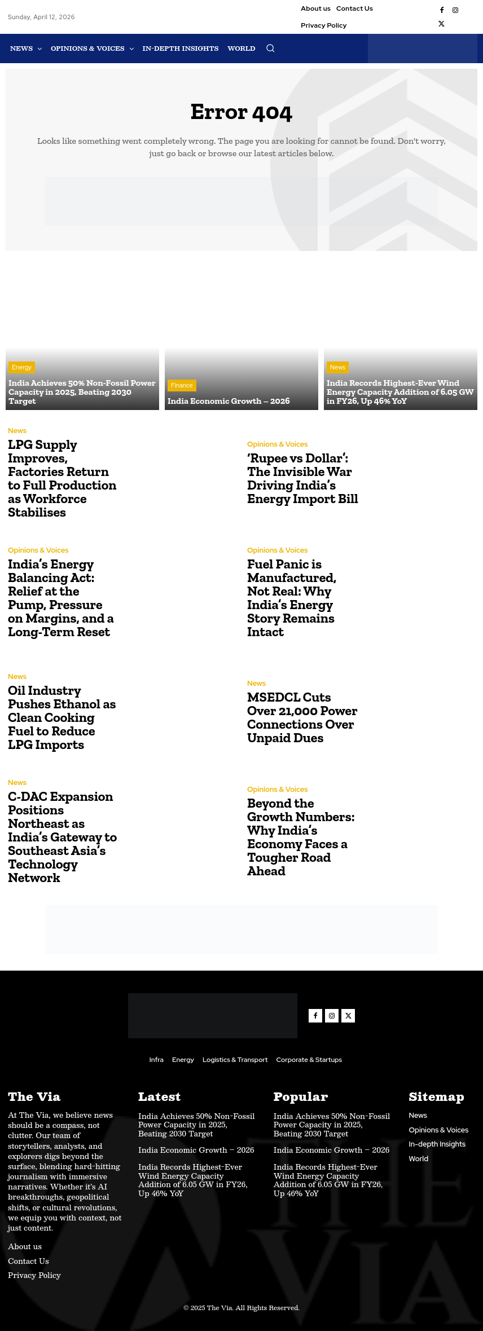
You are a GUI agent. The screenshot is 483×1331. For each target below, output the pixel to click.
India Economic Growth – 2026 (196, 1150)
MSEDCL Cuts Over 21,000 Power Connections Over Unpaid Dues (302, 717)
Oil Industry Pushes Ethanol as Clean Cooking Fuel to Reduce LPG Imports (62, 717)
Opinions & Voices (277, 444)
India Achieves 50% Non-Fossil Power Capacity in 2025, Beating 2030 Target (196, 1125)
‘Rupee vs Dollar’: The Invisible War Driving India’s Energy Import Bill (302, 477)
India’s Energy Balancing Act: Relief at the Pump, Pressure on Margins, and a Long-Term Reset (61, 598)
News (337, 367)
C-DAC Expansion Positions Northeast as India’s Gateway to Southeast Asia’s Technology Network (62, 836)
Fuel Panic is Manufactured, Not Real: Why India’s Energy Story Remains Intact (291, 598)
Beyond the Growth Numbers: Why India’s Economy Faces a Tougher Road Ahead (301, 837)
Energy (22, 367)
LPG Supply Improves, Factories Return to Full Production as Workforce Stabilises (62, 478)
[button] (270, 47)
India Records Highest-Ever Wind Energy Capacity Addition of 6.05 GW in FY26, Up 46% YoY (193, 1180)
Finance (182, 385)
